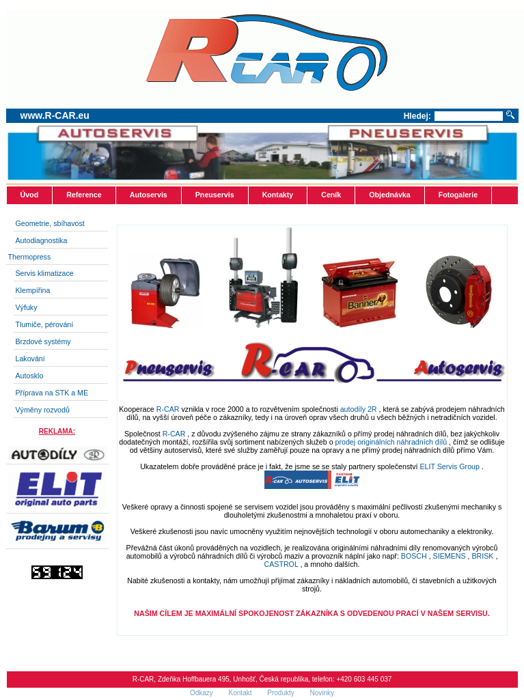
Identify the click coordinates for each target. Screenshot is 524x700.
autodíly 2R (359, 409)
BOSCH (415, 556)
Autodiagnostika (42, 240)
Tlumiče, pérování (45, 324)
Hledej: (417, 116)
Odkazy (202, 693)
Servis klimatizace (45, 273)
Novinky (322, 693)
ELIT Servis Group (450, 466)
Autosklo (30, 376)
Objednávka (389, 195)
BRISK (482, 556)
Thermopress (29, 257)
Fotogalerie (458, 195)
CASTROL (281, 564)
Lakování (30, 358)
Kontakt (241, 693)
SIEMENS (449, 556)
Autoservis (148, 195)
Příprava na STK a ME (52, 393)
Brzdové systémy (43, 341)
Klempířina (33, 290)
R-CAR (169, 409)
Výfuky (27, 307)
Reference (84, 195)
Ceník (331, 195)
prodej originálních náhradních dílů (392, 442)
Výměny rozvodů (43, 410)
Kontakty (278, 195)
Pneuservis (214, 195)
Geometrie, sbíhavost (50, 223)
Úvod (29, 195)
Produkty (281, 693)
